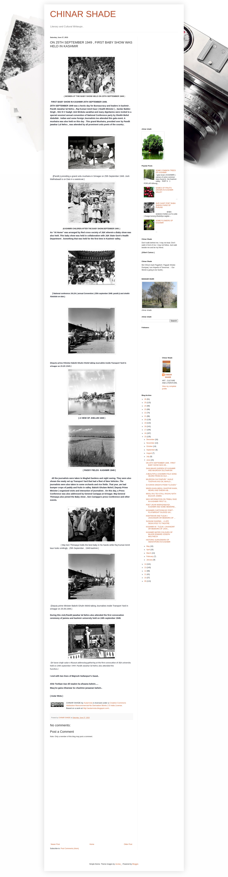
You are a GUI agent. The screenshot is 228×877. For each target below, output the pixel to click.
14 (145, 564)
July (148, 457)
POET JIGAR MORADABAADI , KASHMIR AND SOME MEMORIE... (161, 506)
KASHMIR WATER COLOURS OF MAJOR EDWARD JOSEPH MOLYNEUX (159, 534)
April (148, 550)
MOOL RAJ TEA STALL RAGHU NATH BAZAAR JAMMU (161, 495)
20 (145, 420)
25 (145, 403)
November (150, 443)
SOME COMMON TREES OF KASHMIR (166, 171)
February (150, 556)
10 (145, 578)
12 (145, 571)
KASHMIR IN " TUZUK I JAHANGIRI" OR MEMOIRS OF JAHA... (160, 528)
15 (145, 437)
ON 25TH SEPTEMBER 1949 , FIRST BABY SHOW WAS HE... (161, 464)
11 (145, 574)
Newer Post (55, 844)
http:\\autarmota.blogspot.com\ (96, 708)
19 (145, 423)
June (148, 460)
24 (145, 406)
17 (145, 430)
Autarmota (88, 703)
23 (145, 409)
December (150, 439)
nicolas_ (118, 864)
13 (145, 567)
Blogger (135, 864)
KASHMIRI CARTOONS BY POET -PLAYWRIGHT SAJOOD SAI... (160, 511)
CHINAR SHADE (83, 14)
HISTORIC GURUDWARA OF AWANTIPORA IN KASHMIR (158, 541)
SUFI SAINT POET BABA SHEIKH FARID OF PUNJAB (166, 205)
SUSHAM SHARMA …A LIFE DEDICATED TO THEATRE (157, 522)
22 (145, 413)
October (149, 446)
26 (145, 399)
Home (92, 844)
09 (145, 581)
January (149, 560)
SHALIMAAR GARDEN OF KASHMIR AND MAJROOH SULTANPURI (160, 469)
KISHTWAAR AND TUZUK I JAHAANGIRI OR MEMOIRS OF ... (160, 517)
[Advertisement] (91, 821)
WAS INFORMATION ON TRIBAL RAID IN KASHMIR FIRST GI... (161, 500)
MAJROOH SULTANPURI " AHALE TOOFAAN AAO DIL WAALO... (159, 480)
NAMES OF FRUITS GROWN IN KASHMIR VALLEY (164, 190)
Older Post (128, 844)
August (149, 453)
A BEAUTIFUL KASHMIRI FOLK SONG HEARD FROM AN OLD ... (161, 475)
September (150, 450)
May (148, 546)
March (149, 553)
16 (145, 433)
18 (145, 426)
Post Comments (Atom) (70, 848)
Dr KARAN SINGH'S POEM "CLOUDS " (161, 485)
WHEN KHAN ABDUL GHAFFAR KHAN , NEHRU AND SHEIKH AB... (162, 489)
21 (145, 416)
